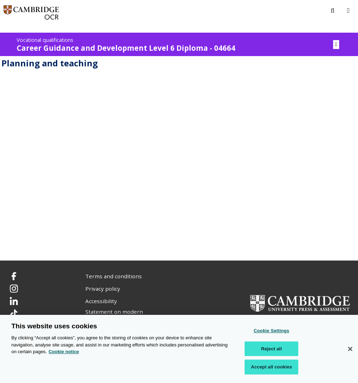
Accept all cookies (271, 367)
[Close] (350, 349)
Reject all (271, 349)
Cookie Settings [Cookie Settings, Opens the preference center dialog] (271, 331)
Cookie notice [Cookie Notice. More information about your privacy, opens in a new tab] (64, 352)
